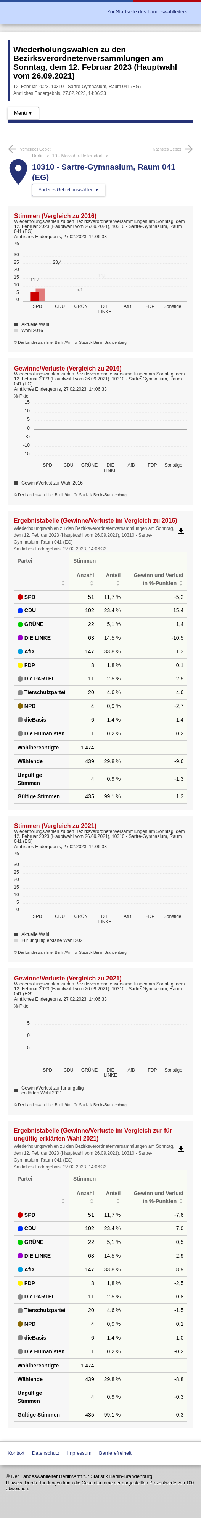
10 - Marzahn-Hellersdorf (77, 156)
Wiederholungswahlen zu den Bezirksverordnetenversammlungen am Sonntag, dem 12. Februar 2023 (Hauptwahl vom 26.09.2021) (95, 62)
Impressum (79, 1453)
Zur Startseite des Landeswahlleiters (147, 11)
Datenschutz (45, 1453)
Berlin (38, 156)
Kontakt (16, 1453)
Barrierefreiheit (115, 1453)
